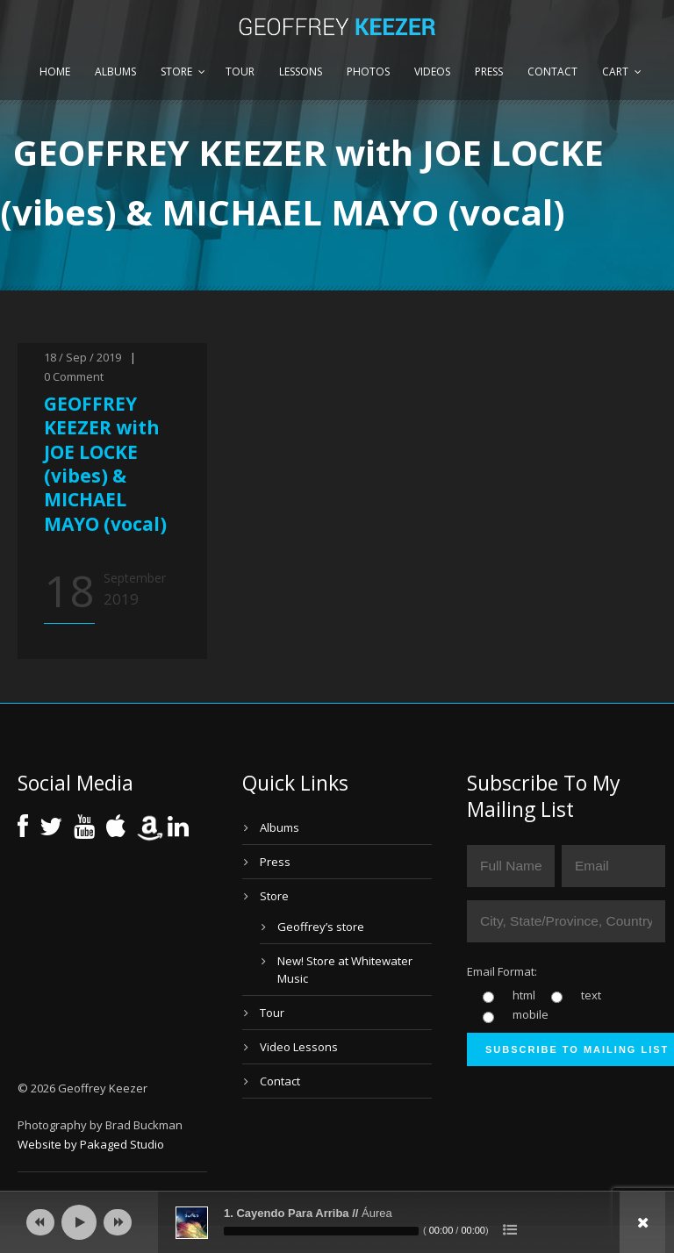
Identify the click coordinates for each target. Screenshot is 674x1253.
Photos (368, 71)
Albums (115, 71)
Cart (615, 71)
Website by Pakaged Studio (91, 1144)
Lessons (300, 71)
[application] (337, 1222)
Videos (432, 71)
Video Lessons (299, 1047)
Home (54, 71)
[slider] (321, 1231)
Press (489, 71)
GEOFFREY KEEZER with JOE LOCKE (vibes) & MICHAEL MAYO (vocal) (105, 463)
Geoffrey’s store (320, 926)
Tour (240, 71)
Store (176, 71)
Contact (552, 71)
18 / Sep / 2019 (82, 357)
